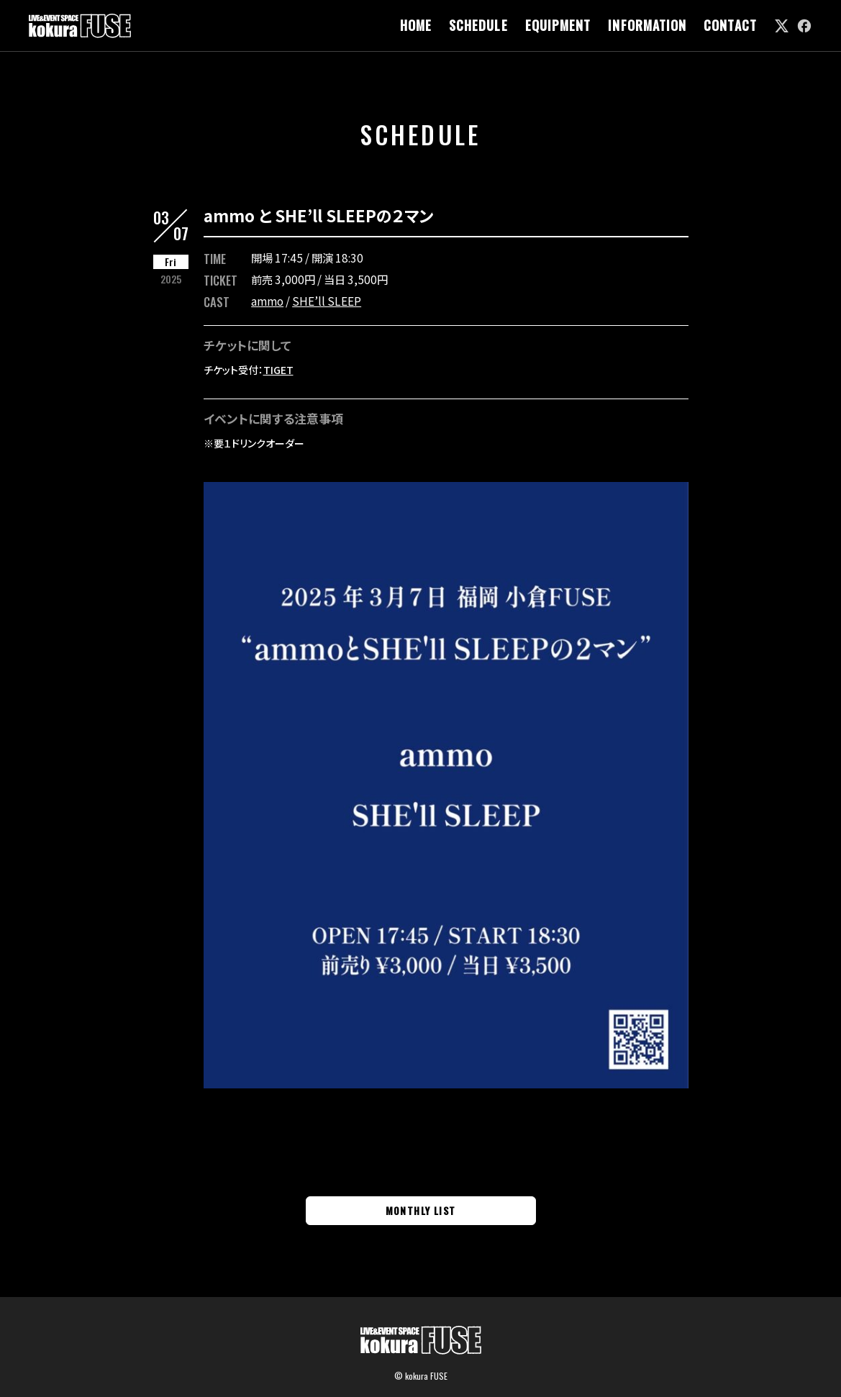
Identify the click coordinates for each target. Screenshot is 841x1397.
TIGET (278, 370)
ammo (267, 301)
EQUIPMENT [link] (558, 26)
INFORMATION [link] (647, 26)
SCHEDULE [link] (478, 26)
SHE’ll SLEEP (326, 301)
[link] (782, 26)
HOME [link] (416, 26)
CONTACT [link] (730, 26)
